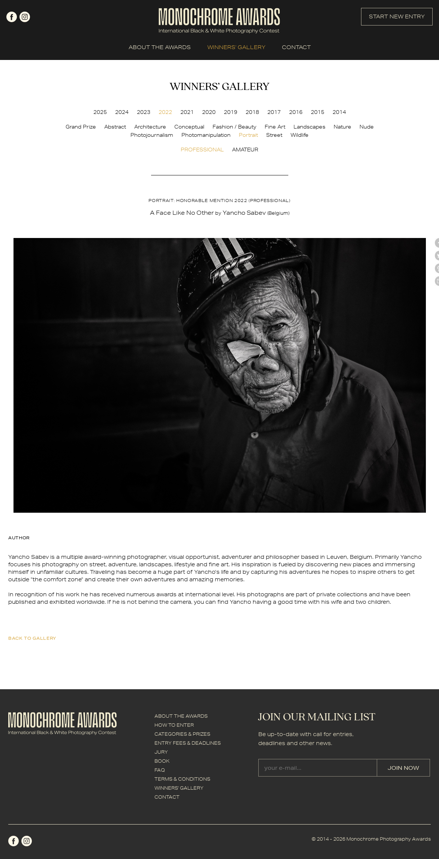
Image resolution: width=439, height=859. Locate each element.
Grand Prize (81, 126)
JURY (161, 752)
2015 (317, 112)
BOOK (161, 761)
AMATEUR (245, 149)
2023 (143, 112)
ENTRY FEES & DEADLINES (187, 743)
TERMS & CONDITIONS (182, 779)
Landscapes (309, 126)
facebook (11, 17)
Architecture (150, 126)
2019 (230, 112)
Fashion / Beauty (234, 126)
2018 (252, 112)
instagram (24, 17)
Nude (367, 126)
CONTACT (296, 47)
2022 (165, 112)
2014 (339, 112)
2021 (187, 112)
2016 (296, 112)
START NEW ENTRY (397, 16)
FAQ (159, 770)
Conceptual (189, 126)
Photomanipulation (206, 135)
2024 (122, 112)
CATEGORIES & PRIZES (182, 734)
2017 (274, 112)
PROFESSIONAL (202, 149)
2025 (100, 112)
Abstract (115, 126)
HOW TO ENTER (174, 725)
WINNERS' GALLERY (236, 47)
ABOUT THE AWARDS (160, 47)
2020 (209, 112)
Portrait (248, 135)
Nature (342, 126)
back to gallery (32, 638)
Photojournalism (151, 135)
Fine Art (275, 126)
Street (274, 135)
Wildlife (300, 135)
